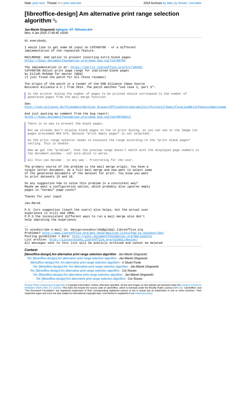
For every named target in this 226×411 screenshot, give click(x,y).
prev (35, 3)
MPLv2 (177, 333)
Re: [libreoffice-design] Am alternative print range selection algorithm (72, 303)
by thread (180, 3)
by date (167, 3)
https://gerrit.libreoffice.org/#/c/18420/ (107, 74)
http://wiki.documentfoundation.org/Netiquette (112, 280)
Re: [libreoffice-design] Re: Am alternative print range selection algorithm (81, 312)
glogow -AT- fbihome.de (74, 29)
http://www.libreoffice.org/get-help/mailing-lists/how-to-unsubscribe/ (103, 276)
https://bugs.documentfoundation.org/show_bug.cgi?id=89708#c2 (78, 134)
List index (195, 3)
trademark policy (143, 339)
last (78, 3)
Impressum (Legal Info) (53, 330)
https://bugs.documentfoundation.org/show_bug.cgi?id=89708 (75, 66)
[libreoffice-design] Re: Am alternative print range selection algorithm (75, 308)
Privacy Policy (32, 330)
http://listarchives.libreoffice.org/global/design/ (93, 284)
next (42, 3)
